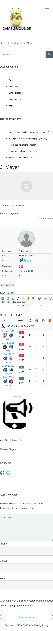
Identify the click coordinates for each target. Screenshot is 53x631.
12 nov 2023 (8, 331)
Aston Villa (13, 86)
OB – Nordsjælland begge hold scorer (25, 151)
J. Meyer (9, 167)
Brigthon (12, 105)
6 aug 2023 (8, 377)
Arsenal (12, 80)
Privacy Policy (41, 625)
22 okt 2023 (8, 354)
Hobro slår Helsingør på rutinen (22, 145)
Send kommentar (26, 617)
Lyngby (27, 260)
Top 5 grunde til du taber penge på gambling (28, 138)
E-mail (4, 561)
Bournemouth (15, 99)
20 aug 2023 (8, 366)
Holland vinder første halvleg (21, 158)
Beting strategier (16, 93)
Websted (4, 578)
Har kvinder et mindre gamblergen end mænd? (29, 132)
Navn (3, 543)
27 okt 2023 (8, 343)
